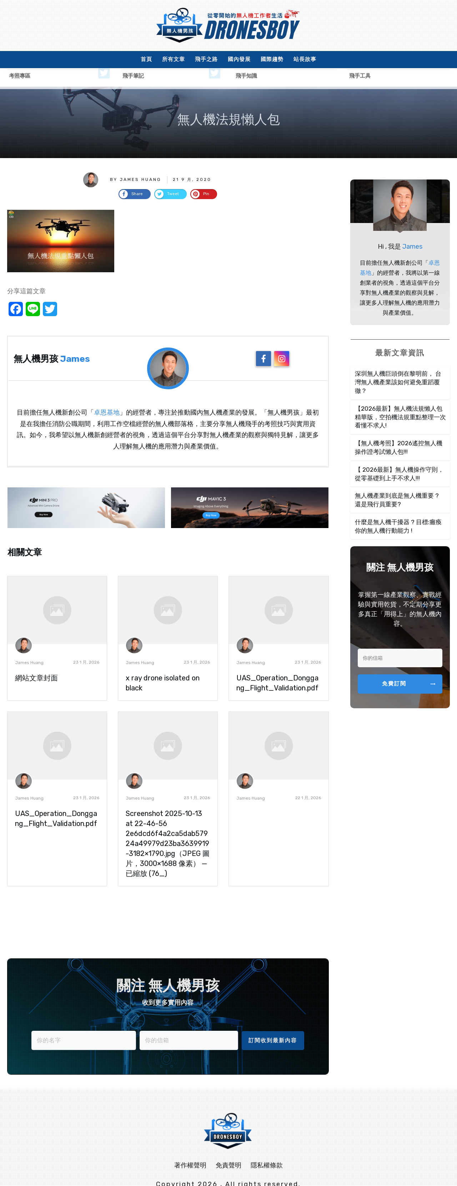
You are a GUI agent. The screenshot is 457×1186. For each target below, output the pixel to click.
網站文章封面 (36, 659)
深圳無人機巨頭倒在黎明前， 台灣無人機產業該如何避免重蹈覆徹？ (398, 364)
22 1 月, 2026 (308, 779)
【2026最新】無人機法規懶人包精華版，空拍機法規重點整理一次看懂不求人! (400, 398)
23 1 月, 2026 (86, 644)
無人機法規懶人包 (228, 100)
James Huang (29, 644)
